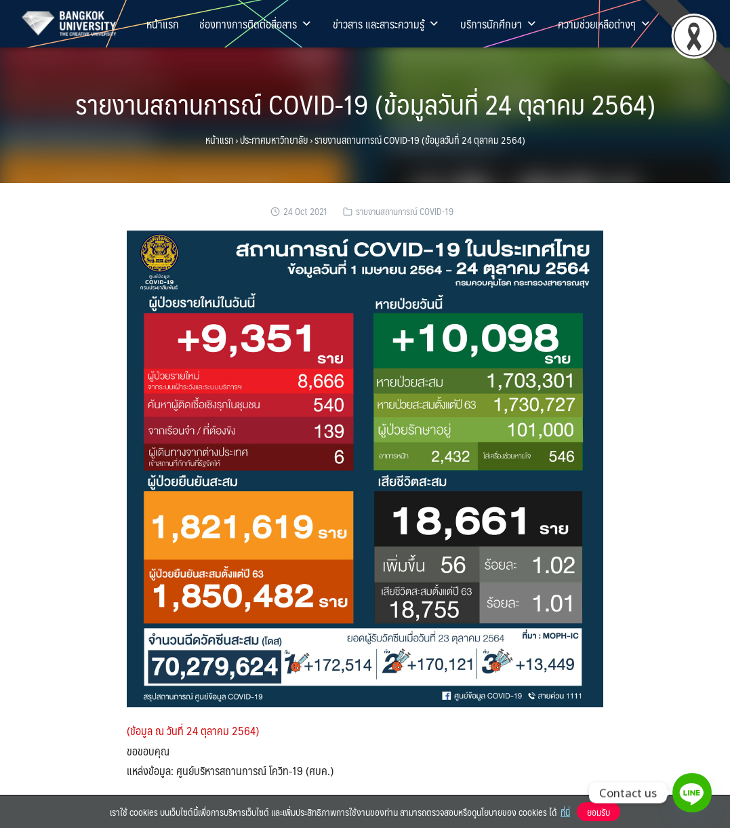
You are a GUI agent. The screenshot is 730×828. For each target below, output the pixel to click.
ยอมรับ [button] (598, 812)
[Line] (692, 792)
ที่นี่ (565, 812)
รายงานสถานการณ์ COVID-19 (404, 211)
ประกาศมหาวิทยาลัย (274, 140)
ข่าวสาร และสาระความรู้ (386, 23)
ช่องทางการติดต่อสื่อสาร (255, 23)
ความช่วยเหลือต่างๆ (604, 23)
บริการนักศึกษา (499, 23)
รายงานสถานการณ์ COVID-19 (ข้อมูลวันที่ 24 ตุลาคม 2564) (365, 103)
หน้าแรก (162, 23)
